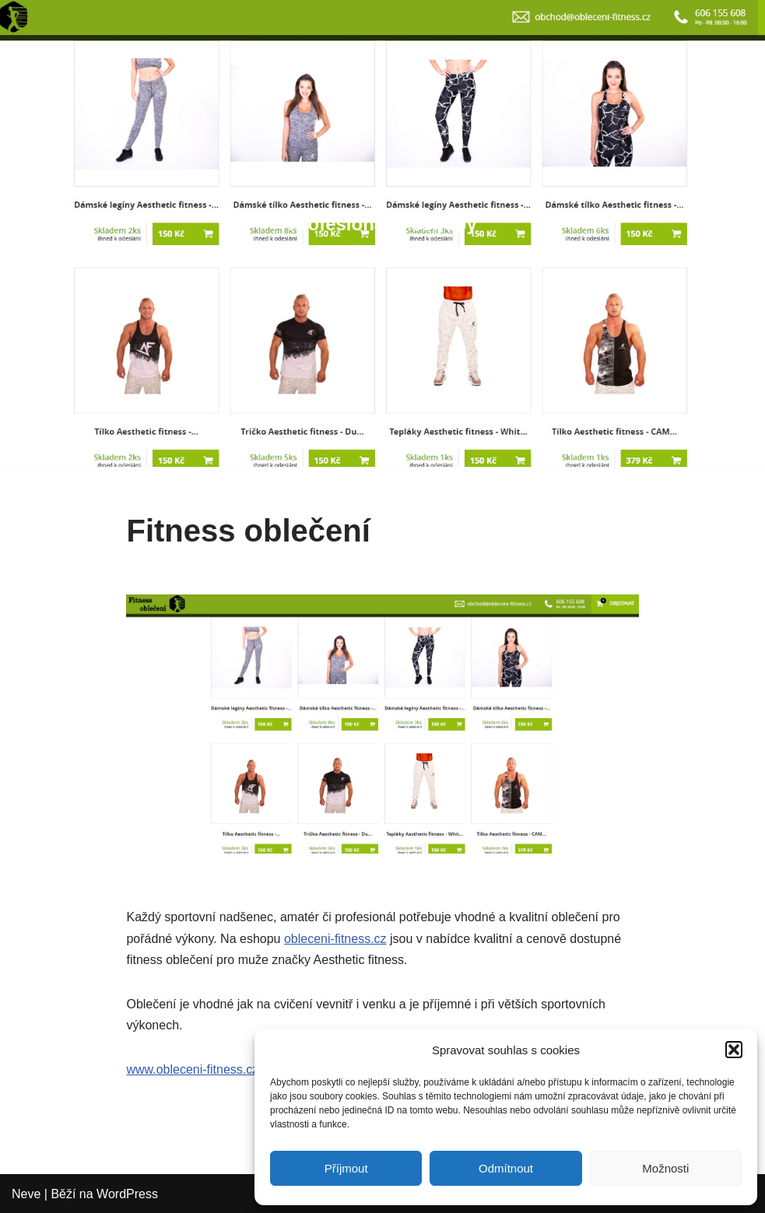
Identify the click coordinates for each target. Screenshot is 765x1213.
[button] (734, 1049)
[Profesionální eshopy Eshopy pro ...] (382, 233)
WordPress (127, 1194)
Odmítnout (506, 1168)
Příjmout (346, 1168)
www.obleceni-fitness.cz (192, 1069)
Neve (26, 1194)
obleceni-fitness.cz (335, 938)
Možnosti (665, 1168)
